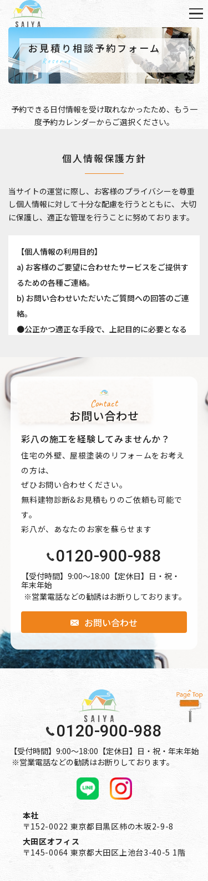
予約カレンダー (69, 121)
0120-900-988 (108, 556)
